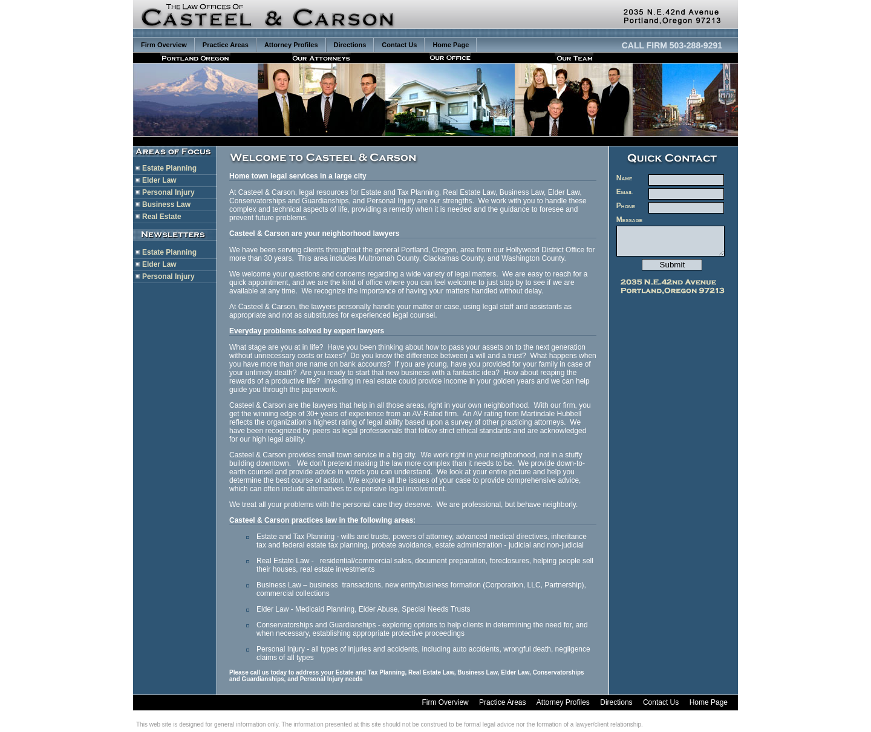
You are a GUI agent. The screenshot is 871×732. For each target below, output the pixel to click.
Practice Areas (226, 44)
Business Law (166, 204)
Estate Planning (169, 168)
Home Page (450, 44)
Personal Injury (168, 192)
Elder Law (159, 180)
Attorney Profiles (291, 44)
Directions (350, 44)
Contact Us (399, 44)
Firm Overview (164, 44)
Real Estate (161, 216)
